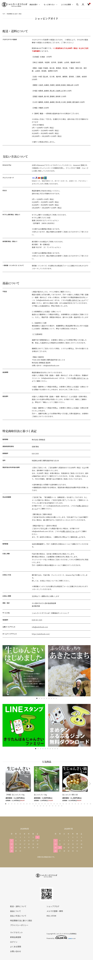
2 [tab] (39, 698)
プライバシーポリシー (19, 925)
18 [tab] (57, 804)
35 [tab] (50, 806)
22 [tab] (69, 804)
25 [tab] (78, 804)
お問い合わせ (15, 951)
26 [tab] (81, 804)
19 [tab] (60, 804)
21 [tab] (66, 804)
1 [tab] (36, 698)
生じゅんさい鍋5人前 (70, 794)
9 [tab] (56, 698)
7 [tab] (51, 698)
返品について (15, 911)
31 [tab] (37, 806)
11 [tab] (36, 804)
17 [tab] (54, 804)
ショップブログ (53, 906)
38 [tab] (59, 806)
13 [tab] (42, 804)
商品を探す (34, 4)
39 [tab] (62, 806)
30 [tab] (34, 806)
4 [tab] (44, 698)
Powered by (61, 937)
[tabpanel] (24, 670)
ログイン (13, 942)
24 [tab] (75, 804)
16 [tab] (51, 804)
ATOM (53, 915)
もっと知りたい (49, 4)
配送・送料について (18, 906)
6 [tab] (48, 698)
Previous (3, 783)
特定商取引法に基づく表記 (21, 920)
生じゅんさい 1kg (40, 794)
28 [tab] (87, 804)
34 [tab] (47, 806)
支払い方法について (18, 915)
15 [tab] (48, 804)
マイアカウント (16, 932)
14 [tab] (45, 804)
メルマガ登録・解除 (55, 911)
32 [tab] (40, 806)
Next (89, 783)
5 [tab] (46, 698)
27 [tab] (84, 804)
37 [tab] (56, 806)
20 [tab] (63, 804)
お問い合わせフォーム (75, 300)
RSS (48, 915)
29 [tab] (90, 804)
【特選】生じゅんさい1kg (15, 794)
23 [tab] (72, 804)
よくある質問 (66, 4)
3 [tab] (41, 698)
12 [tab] (39, 804)
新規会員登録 (15, 937)
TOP (4, 14)
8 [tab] (53, 698)
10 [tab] (57, 748)
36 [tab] (53, 806)
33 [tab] (44, 806)
